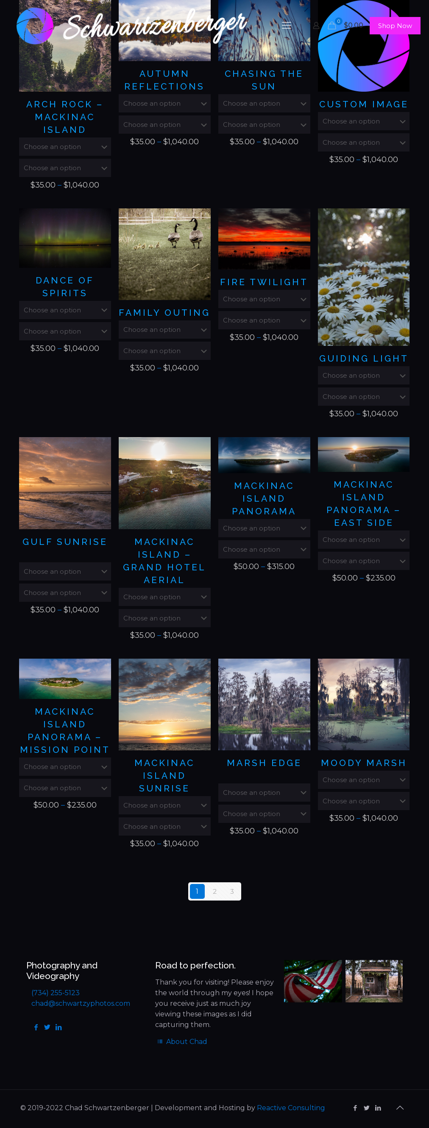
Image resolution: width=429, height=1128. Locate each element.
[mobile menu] (286, 25)
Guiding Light (364, 358)
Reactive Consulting (291, 1108)
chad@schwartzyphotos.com (80, 1003)
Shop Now (395, 26)
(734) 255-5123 (55, 993)
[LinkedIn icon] (377, 1108)
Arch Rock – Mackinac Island (64, 117)
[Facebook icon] (355, 1108)
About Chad (181, 1042)
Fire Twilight (264, 282)
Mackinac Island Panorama (264, 498)
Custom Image (364, 104)
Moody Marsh (364, 763)
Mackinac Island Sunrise (164, 776)
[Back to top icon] (400, 1108)
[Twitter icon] (366, 1108)
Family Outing (164, 312)
